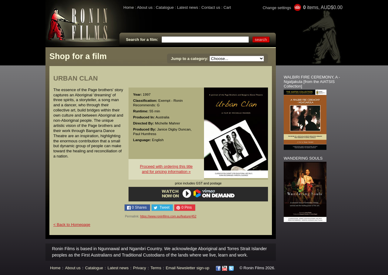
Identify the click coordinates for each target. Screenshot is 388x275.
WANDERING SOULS (303, 158)
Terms (156, 268)
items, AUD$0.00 (323, 7)
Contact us (210, 7)
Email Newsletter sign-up (187, 268)
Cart (227, 7)
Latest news (187, 7)
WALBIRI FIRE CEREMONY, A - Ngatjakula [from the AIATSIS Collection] (312, 81)
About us (144, 7)
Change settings (277, 7)
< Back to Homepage (71, 224)
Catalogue (165, 7)
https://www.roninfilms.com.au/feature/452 (168, 216)
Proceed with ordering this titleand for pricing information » (166, 169)
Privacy (139, 268)
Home (128, 7)
